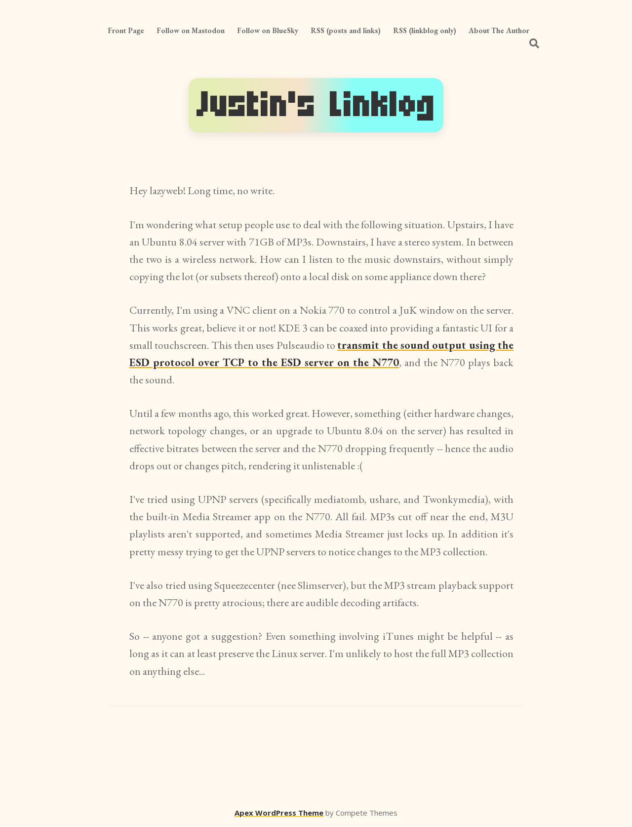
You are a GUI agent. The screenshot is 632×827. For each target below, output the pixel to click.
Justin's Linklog (316, 105)
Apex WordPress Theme (279, 813)
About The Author (499, 30)
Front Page (126, 30)
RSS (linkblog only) (424, 30)
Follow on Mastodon (191, 30)
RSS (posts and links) (346, 30)
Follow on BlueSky (267, 30)
